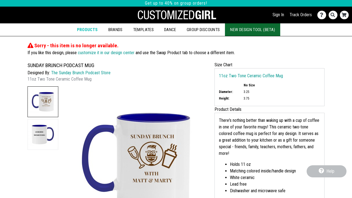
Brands (115, 29)
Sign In (278, 14)
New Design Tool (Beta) (252, 29)
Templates (143, 29)
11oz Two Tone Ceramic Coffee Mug (251, 75)
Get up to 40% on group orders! (176, 3)
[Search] (334, 15)
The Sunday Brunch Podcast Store (81, 72)
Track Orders (301, 14)
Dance (170, 29)
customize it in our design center (106, 52)
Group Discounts (203, 29)
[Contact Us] (323, 15)
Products (87, 29)
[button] (43, 102)
